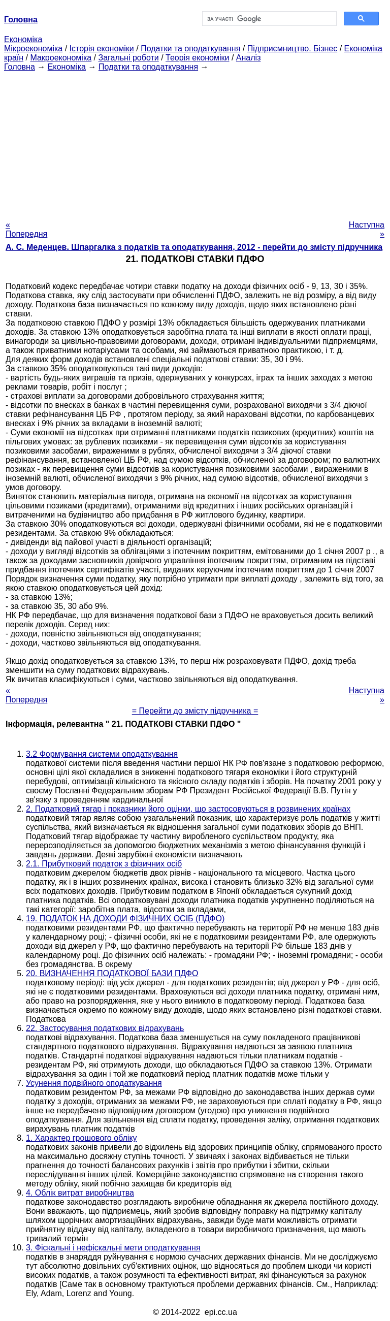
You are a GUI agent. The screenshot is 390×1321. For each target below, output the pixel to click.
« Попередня (26, 229)
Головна (19, 66)
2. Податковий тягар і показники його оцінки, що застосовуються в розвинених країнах (188, 808)
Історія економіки (102, 48)
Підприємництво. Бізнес (292, 48)
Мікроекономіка (33, 48)
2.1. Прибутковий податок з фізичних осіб (104, 863)
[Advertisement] (195, 143)
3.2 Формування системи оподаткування (102, 754)
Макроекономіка (60, 57)
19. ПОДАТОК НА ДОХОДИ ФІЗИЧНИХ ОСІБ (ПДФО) (125, 918)
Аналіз (248, 57)
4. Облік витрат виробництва (80, 1192)
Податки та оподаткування (190, 48)
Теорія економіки (197, 57)
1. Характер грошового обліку (81, 1138)
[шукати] (268, 18)
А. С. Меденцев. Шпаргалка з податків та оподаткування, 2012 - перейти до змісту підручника (194, 247)
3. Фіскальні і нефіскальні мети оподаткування (113, 1247)
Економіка (23, 39)
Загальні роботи (128, 57)
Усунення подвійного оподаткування (94, 1083)
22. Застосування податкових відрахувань (105, 1028)
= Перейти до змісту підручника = (195, 710)
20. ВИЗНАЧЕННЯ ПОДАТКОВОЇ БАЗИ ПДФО (112, 973)
